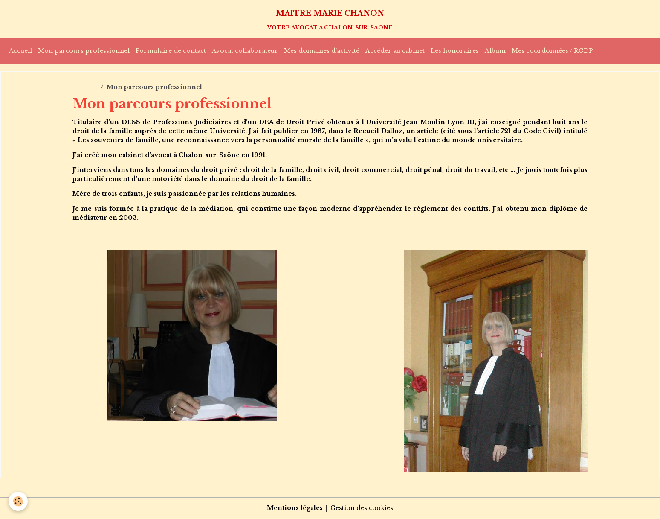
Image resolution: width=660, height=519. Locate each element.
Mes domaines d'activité (321, 51)
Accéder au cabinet (395, 51)
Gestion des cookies (361, 508)
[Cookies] (18, 501)
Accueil (20, 51)
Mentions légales (295, 508)
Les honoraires (455, 51)
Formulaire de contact (171, 51)
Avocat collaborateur (245, 51)
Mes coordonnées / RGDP (552, 51)
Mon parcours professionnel (84, 51)
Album (495, 51)
